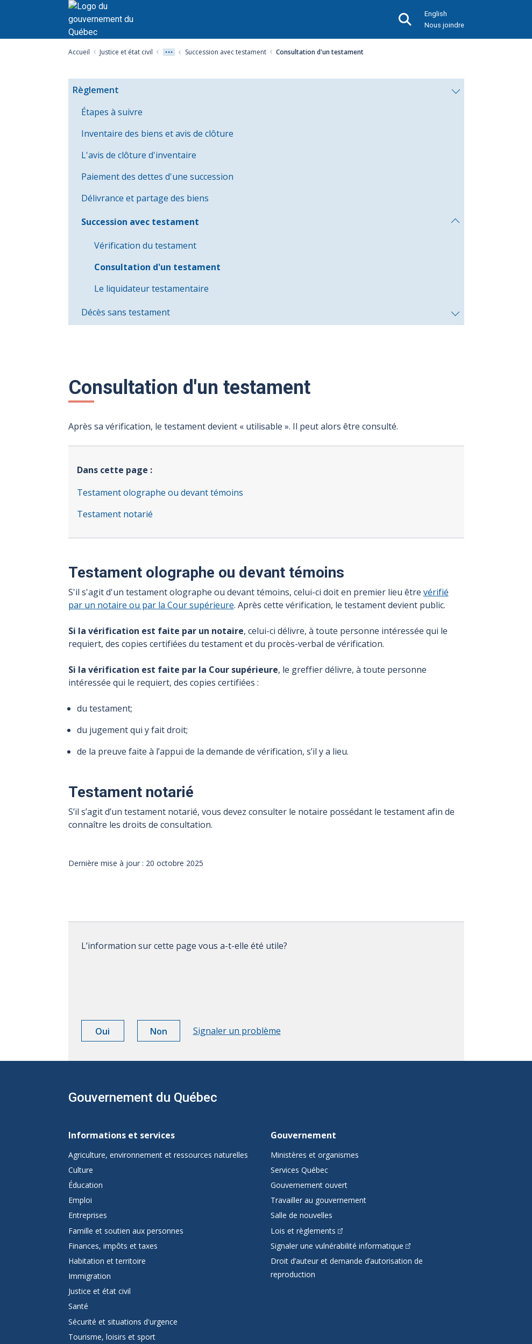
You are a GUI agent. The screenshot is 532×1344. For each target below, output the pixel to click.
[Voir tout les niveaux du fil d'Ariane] (168, 52)
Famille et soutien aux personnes (125, 1231)
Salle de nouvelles (301, 1215)
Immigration (89, 1276)
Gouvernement (303, 1135)
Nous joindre (444, 25)
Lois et (307, 1231)
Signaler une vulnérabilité (341, 1246)
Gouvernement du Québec (142, 1097)
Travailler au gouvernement (318, 1200)
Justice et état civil (126, 52)
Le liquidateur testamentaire (151, 288)
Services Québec (299, 1170)
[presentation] (163, 982)
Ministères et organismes (315, 1155)
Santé (78, 1306)
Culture (80, 1170)
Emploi (80, 1200)
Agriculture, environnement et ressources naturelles (158, 1155)
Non (165, 1033)
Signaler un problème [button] (237, 1031)
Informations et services (121, 1135)
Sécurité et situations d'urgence (123, 1322)
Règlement (266, 92)
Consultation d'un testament (157, 267)
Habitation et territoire (107, 1261)
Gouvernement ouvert (309, 1185)
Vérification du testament (145, 245)
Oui (109, 1033)
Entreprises (87, 1215)
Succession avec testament (225, 52)
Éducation (85, 1185)
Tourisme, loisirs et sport (111, 1337)
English (435, 14)
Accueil (79, 52)
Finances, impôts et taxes (113, 1246)
